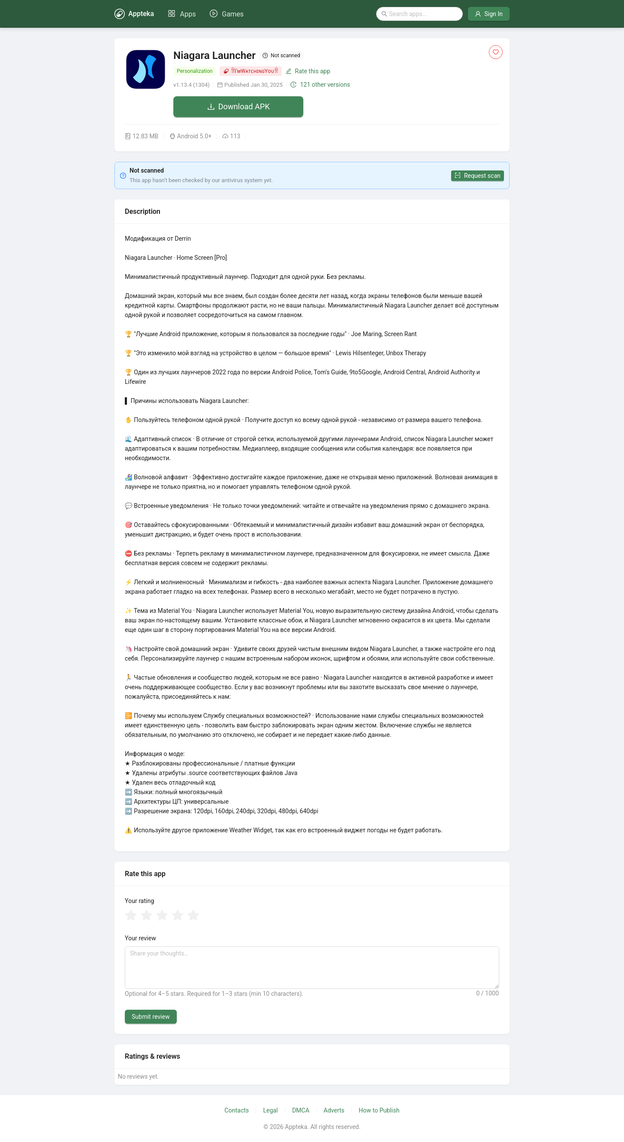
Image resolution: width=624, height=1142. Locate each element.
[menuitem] (182, 14)
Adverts (334, 1110)
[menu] (205, 13)
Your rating (139, 900)
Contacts (236, 1110)
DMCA (300, 1110)
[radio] (131, 916)
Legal (270, 1110)
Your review (140, 938)
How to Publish (379, 1110)
